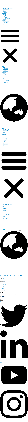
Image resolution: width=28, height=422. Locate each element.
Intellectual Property (5, 69)
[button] (10, 45)
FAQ (3, 24)
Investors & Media (4, 284)
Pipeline (4, 73)
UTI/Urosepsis (6, 75)
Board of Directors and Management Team (8, 8)
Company (3, 7)
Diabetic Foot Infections (7, 77)
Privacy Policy (3, 290)
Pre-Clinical (4, 19)
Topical (4, 16)
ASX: (3, 229)
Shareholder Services (5, 23)
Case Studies (4, 215)
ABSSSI (6, 17)
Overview (4, 11)
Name (1, 298)
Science (3, 10)
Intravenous (4, 14)
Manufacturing (5, 12)
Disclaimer (3, 286)
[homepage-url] (1, 5)
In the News (4, 219)
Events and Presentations (6, 217)
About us (4, 67)
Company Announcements (6, 21)
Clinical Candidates (4, 13)
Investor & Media (4, 20)
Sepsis (5, 15)
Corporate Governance (5, 9)
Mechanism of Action (5, 71)
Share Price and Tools (5, 22)
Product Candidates (4, 288)
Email (1, 299)
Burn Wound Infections (7, 18)
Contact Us (3, 289)
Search (18, 230)
